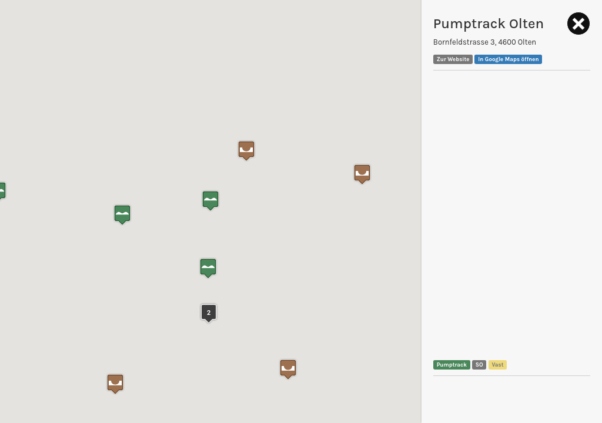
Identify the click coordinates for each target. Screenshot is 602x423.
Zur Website (453, 59)
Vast (497, 364)
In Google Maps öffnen (508, 59)
